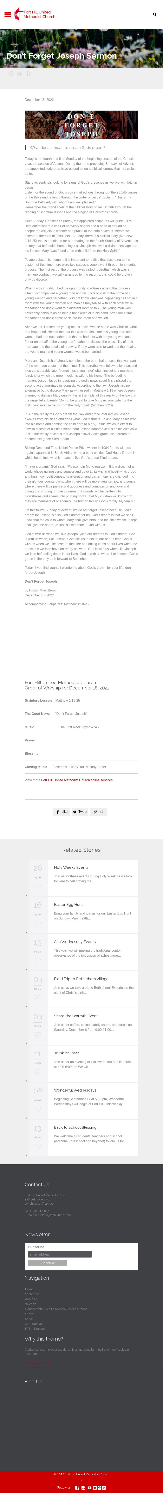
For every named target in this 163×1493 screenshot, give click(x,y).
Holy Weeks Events (71, 867)
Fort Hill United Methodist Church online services (77, 780)
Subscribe (36, 1247)
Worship (31, 1304)
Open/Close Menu (7, 14)
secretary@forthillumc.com (53, 1215)
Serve (29, 1319)
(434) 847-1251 (39, 1211)
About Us (31, 1299)
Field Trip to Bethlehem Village (81, 979)
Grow (29, 1314)
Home (29, 1289)
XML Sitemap (34, 1323)
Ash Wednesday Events (75, 941)
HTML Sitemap (35, 1328)
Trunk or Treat (66, 1053)
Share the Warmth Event (76, 1016)
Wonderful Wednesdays (75, 1090)
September (32, 1294)
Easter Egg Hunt (68, 904)
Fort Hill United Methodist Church (87, 1474)
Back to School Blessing (75, 1127)
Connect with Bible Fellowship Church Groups (56, 1309)
